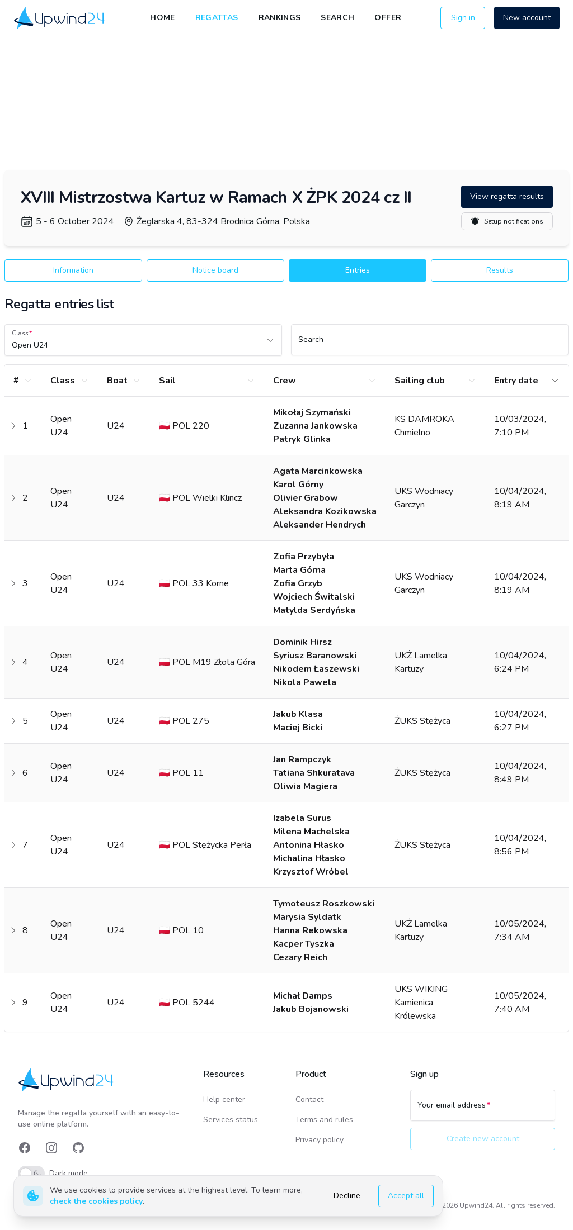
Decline (347, 1195)
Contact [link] (309, 1099)
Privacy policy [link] (319, 1139)
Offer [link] (387, 17)
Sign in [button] (463, 17)
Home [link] (162, 17)
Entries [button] (357, 270)
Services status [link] (230, 1119)
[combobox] (13, 345)
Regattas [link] (216, 17)
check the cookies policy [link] (96, 1201)
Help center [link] (224, 1099)
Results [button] (499, 270)
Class (20, 333)
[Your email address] (482, 1110)
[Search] (429, 344)
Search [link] (337, 17)
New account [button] (527, 17)
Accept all (406, 1195)
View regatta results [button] (507, 196)
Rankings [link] (280, 17)
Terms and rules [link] (324, 1119)
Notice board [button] (215, 270)
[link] (60, 18)
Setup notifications (507, 221)
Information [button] (73, 270)
